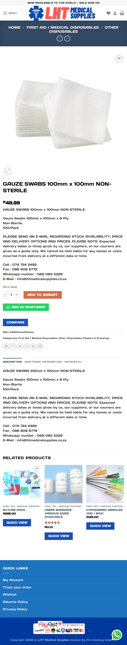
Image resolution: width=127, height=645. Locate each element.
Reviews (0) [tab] (73, 361)
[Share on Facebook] (13, 346)
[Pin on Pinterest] (33, 346)
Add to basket (42, 295)
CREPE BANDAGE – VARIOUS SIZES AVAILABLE (59, 513)
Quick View (17, 522)
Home (14, 27)
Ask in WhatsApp (26, 307)
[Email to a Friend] (27, 346)
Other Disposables (70, 338)
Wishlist (10, 594)
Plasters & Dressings (96, 338)
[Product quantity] (11, 295)
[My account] (115, 13)
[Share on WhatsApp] (6, 346)
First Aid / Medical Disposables (63, 27)
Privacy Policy (15, 609)
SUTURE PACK (14, 510)
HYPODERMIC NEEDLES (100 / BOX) (104, 511)
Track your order (17, 587)
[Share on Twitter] (20, 346)
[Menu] (10, 13)
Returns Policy (15, 602)
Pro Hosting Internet (101, 640)
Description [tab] (12, 361)
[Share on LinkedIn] (40, 346)
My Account (13, 580)
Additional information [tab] (43, 361)
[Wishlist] (108, 13)
